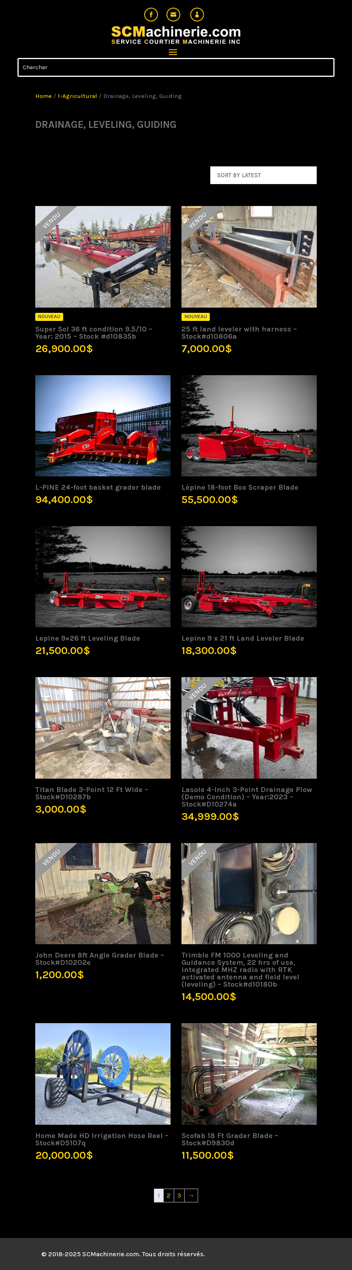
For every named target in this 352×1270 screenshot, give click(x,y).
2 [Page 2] (169, 1195)
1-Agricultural (77, 96)
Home (43, 96)
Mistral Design (265, 1254)
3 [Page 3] (179, 1195)
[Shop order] (263, 175)
